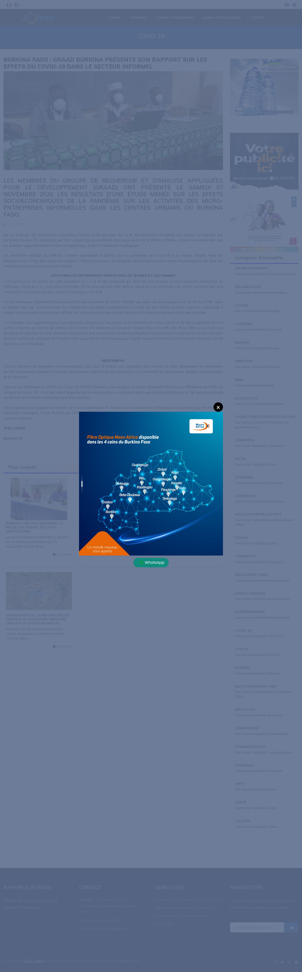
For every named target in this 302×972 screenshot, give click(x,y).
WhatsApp (152, 562)
